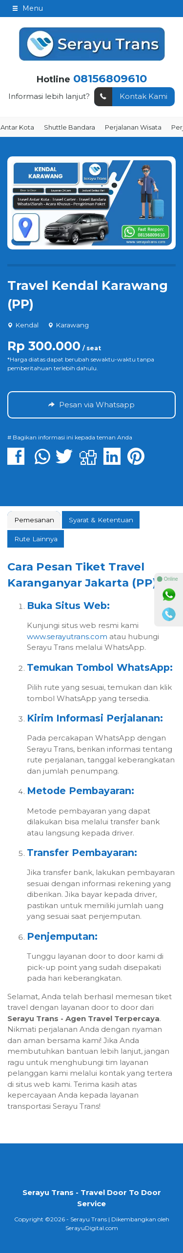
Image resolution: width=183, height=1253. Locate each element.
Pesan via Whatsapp (91, 404)
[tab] (34, 520)
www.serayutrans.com (67, 636)
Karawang (72, 325)
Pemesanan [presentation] (34, 520)
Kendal (27, 325)
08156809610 (110, 78)
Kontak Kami (130, 96)
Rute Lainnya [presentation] (36, 539)
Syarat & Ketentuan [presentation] (101, 520)
